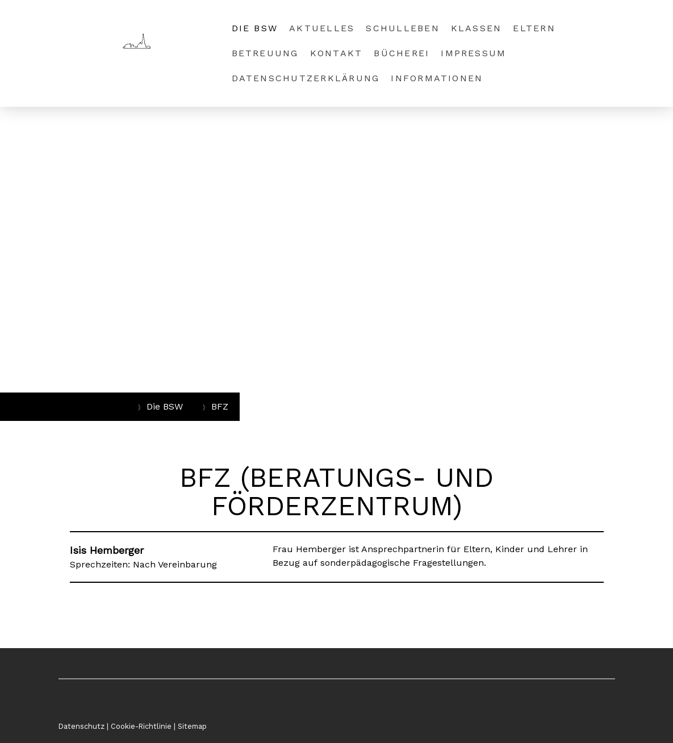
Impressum (473, 53)
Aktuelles (321, 28)
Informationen (437, 78)
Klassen (476, 28)
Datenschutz (81, 726)
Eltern (534, 28)
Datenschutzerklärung (306, 78)
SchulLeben (402, 28)
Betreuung (265, 53)
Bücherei (401, 53)
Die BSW (255, 28)
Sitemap (192, 726)
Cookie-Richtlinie (141, 726)
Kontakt (336, 53)
